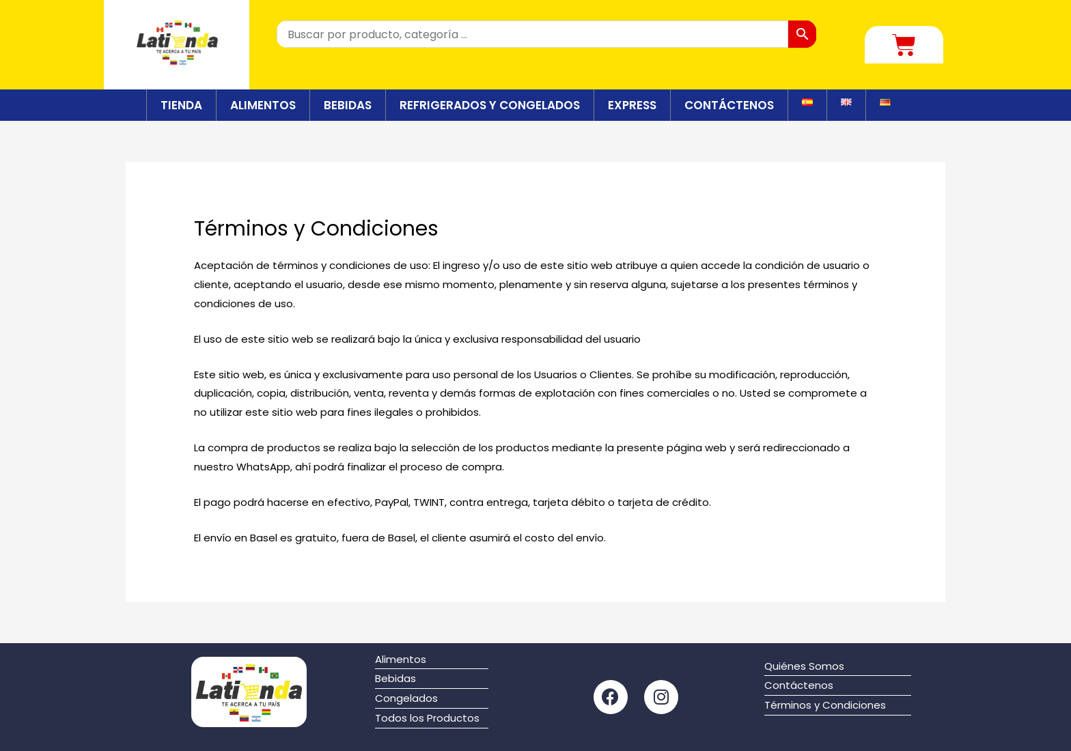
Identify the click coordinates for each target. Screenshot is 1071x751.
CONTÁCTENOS (729, 105)
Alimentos (400, 659)
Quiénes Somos (804, 666)
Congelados (406, 698)
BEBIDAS (348, 105)
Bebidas (395, 678)
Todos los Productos (427, 718)
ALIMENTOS (263, 105)
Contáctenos (798, 685)
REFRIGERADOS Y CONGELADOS (490, 105)
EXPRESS (632, 105)
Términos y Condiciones (825, 705)
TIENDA (181, 105)
